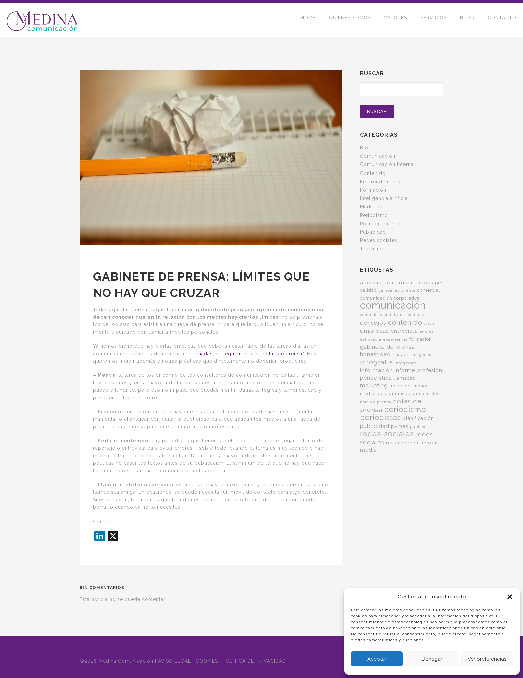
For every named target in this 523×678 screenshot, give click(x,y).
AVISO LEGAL (174, 661)
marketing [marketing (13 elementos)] (374, 385)
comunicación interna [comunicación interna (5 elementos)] (382, 314)
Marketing (372, 206)
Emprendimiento (380, 181)
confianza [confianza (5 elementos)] (417, 314)
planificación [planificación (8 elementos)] (418, 418)
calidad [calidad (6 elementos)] (368, 290)
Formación (373, 190)
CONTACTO (502, 20)
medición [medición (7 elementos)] (400, 385)
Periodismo (374, 215)
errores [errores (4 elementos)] (427, 331)
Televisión (372, 248)
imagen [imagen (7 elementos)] (401, 354)
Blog (366, 147)
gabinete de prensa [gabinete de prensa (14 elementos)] (387, 346)
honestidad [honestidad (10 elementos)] (375, 354)
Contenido (373, 173)
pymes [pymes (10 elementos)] (399, 426)
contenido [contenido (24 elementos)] (405, 322)
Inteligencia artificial (384, 198)
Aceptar (376, 659)
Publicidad (373, 232)
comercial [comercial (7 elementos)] (428, 290)
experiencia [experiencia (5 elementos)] (395, 339)
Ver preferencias (487, 659)
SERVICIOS (433, 20)
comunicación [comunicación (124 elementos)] (393, 305)
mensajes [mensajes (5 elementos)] (429, 393)
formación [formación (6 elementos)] (420, 339)
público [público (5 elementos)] (417, 426)
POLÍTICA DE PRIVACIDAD (254, 661)
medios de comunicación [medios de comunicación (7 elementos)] (388, 393)
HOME (308, 20)
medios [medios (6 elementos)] (420, 385)
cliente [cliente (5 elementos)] (408, 290)
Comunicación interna (387, 164)
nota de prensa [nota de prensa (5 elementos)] (375, 402)
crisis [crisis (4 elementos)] (429, 323)
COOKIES (207, 661)
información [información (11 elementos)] (376, 370)
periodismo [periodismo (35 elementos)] (405, 409)
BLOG (467, 20)
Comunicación (377, 156)
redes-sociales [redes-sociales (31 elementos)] (387, 434)
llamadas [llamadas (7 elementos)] (404, 378)
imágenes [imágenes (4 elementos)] (421, 355)
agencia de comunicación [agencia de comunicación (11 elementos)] (395, 282)
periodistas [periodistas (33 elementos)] (380, 417)
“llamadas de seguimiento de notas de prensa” (246, 353)
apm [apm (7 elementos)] (437, 282)
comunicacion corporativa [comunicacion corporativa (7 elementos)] (390, 298)
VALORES (395, 20)
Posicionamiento (380, 223)
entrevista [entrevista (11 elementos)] (404, 331)
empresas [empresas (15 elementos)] (374, 330)
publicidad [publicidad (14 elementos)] (374, 426)
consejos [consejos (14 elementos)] (373, 322)
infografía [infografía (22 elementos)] (376, 362)
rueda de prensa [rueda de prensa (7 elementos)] (404, 442)
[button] (509, 596)
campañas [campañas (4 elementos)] (389, 290)
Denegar (432, 659)
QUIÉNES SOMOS (350, 20)
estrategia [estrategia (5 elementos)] (370, 339)
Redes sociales (378, 240)
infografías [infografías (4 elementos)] (406, 363)
